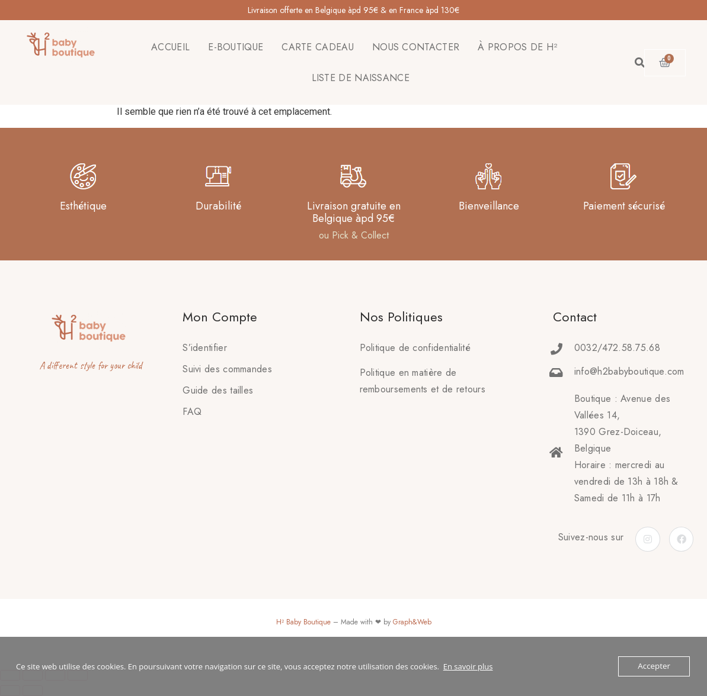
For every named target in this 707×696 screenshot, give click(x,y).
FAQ (192, 411)
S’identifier (205, 348)
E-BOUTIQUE (235, 47)
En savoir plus (468, 666)
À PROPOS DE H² (517, 47)
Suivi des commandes (227, 369)
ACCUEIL (170, 47)
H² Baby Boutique (303, 622)
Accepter (654, 666)
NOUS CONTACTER (415, 47)
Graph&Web (412, 622)
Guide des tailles (218, 390)
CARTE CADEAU (317, 47)
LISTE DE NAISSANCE (361, 78)
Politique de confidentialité (415, 348)
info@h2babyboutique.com (629, 371)
